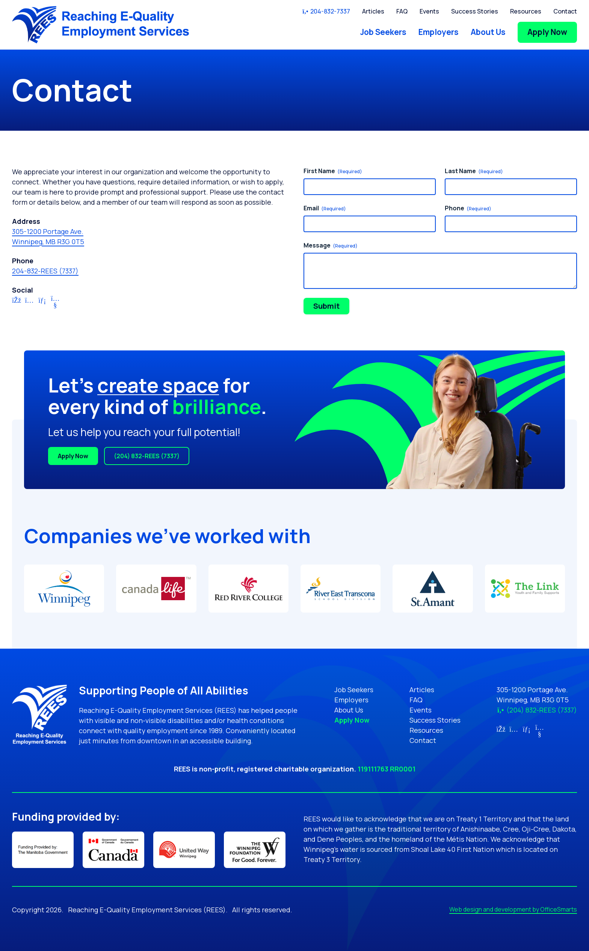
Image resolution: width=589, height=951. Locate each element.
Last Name (474, 171)
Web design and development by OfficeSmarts (513, 909)
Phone (468, 208)
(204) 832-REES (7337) (147, 456)
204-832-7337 (326, 11)
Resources (525, 11)
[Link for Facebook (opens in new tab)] (16, 302)
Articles (373, 11)
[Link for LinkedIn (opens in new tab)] (42, 302)
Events (429, 11)
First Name (333, 171)
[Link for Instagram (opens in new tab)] (29, 302)
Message (331, 245)
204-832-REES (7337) (45, 270)
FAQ (402, 11)
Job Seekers (383, 32)
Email (325, 208)
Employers (438, 32)
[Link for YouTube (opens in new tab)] (55, 302)
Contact (565, 11)
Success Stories (474, 11)
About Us (488, 32)
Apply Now (547, 32)
